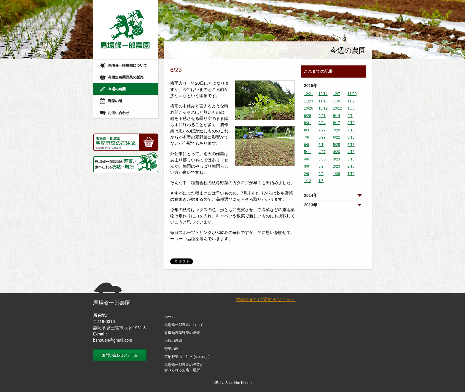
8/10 (351, 123)
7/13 (351, 130)
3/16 (351, 159)
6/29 (322, 137)
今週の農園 (117, 89)
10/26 (308, 108)
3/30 (322, 159)
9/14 (336, 116)
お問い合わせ (118, 113)
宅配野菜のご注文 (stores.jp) (187, 357)
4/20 (336, 152)
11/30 (352, 94)
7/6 (306, 137)
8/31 (307, 123)
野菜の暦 (115, 101)
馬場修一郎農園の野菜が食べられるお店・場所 (183, 367)
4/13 (351, 152)
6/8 (306, 145)
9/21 (322, 116)
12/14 (323, 94)
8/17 (336, 123)
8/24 (322, 123)
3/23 (336, 159)
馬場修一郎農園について (127, 65)
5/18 (351, 145)
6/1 (321, 145)
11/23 (308, 101)
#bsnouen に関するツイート (265, 299)
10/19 (323, 108)
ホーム (169, 317)
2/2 (321, 174)
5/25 (336, 145)
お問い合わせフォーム (120, 355)
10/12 (337, 108)
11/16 (323, 101)
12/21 (308, 94)
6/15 (351, 137)
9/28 (307, 116)
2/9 (306, 174)
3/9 (306, 166)
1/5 (321, 181)
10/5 (351, 108)
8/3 (306, 130)
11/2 (351, 101)
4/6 (306, 159)
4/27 (322, 152)
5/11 (307, 152)
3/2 (321, 166)
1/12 (307, 181)
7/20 (336, 130)
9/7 (350, 116)
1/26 (336, 174)
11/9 (336, 101)
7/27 (322, 130)
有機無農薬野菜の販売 (126, 77)
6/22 (336, 137)
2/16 (351, 166)
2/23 (336, 166)
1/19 (351, 174)
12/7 (336, 94)
